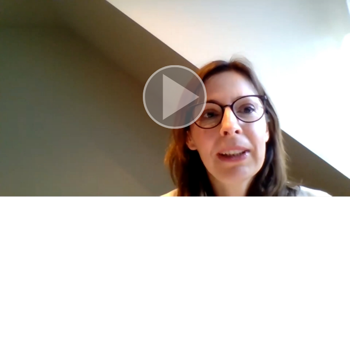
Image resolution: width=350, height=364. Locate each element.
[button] (175, 98)
